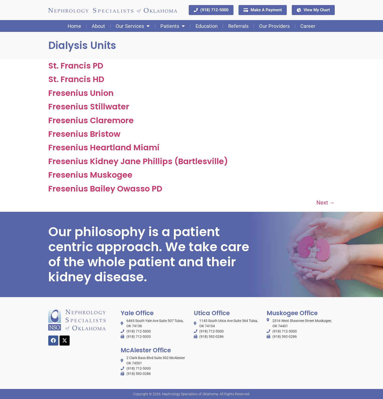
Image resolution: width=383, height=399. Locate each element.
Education (207, 26)
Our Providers (274, 26)
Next (325, 202)
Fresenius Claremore (91, 120)
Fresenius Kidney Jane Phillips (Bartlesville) (138, 161)
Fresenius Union (81, 92)
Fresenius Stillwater (88, 106)
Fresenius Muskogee (90, 174)
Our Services (133, 26)
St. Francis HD (76, 79)
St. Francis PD (75, 65)
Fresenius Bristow (84, 133)
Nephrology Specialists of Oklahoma (190, 394)
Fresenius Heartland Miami (104, 147)
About (98, 26)
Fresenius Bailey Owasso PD (105, 188)
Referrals (238, 26)
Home (74, 26)
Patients (172, 26)
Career (307, 26)
